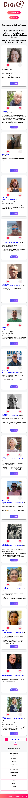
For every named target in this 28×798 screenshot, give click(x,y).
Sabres (14, 789)
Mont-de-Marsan (14, 753)
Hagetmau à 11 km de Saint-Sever (11, 285)
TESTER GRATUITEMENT (14, 12)
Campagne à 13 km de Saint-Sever (11, 329)
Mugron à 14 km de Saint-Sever (10, 415)
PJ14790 (4, 674)
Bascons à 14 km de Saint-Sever (10, 372)
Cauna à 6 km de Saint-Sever (9, 199)
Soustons (14, 764)
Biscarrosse (14, 758)
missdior (4, 630)
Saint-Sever (14, 778)
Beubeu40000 (5, 544)
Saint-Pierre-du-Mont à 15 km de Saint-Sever (13, 459)
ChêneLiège (5, 111)
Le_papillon (5, 414)
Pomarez (14, 783)
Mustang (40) (5, 154)
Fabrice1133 (5, 371)
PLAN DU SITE (16, 796)
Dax (14, 756)
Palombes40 (5, 284)
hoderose (4, 197)
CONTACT (24, 796)
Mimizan (14, 767)
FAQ (7, 796)
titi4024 (4, 327)
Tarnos (14, 761)
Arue (14, 791)
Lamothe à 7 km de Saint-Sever (10, 242)
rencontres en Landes (15, 750)
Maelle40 (4, 68)
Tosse (14, 780)
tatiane (4, 717)
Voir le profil (14, 83)
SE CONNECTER (14, 17)
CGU (10, 796)
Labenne (14, 775)
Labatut (14, 786)
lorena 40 (4, 457)
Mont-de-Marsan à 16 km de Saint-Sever (12, 502)
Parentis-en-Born (14, 772)
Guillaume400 (5, 501)
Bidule (3, 241)
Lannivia (4, 587)
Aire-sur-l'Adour (14, 769)
